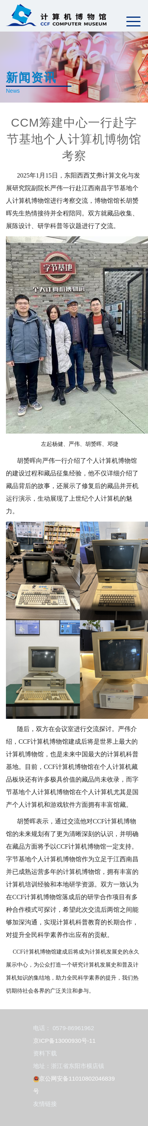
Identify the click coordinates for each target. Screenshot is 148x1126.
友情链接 (45, 1103)
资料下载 (45, 1053)
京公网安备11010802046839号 (74, 1084)
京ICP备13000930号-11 (64, 1040)
